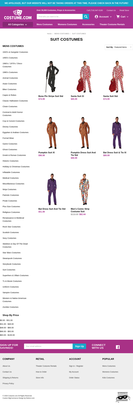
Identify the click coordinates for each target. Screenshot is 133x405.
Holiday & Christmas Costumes (16, 166)
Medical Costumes (11, 178)
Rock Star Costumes (12, 227)
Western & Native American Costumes (14, 299)
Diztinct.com (30, 398)
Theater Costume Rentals (112, 24)
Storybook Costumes (12, 264)
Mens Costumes (45, 24)
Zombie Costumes (10, 307)
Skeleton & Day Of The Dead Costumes (15, 245)
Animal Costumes (10, 78)
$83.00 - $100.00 (7, 335)
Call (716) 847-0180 (95, 10)
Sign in (72, 366)
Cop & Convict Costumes (13, 121)
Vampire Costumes (11, 292)
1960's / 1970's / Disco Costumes (12, 65)
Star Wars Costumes (12, 252)
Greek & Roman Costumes (14, 155)
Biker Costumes (9, 89)
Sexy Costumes (9, 238)
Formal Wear (8, 138)
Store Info (40, 378)
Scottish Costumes (11, 232)
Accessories (88, 24)
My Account (73, 372)
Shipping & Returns (10, 378)
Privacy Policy (8, 383)
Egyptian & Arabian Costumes (15, 132)
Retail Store (124, 10)
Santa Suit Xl (77, 96)
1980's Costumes (10, 72)
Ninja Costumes (9, 189)
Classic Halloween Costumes (15, 101)
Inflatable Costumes (11, 172)
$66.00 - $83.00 (7, 331)
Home (49, 34)
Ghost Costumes (10, 149)
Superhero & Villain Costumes (16, 275)
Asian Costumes (10, 84)
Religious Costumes (11, 212)
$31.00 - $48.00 (7, 324)
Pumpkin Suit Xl (46, 152)
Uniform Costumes (11, 287)
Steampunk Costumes (12, 258)
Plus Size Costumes (11, 206)
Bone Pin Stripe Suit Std (50, 96)
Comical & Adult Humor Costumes (13, 113)
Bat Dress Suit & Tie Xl (114, 152)
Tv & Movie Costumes (12, 281)
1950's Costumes (10, 58)
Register (79, 366)
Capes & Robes (9, 95)
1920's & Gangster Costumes (15, 52)
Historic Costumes (10, 161)
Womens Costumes (67, 24)
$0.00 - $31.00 (6, 320)
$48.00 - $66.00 (7, 327)
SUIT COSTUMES (79, 34)
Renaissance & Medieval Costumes (13, 219)
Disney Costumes (10, 127)
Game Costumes (10, 144)
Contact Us (111, 10)
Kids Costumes (108, 378)
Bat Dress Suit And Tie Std (51, 209)
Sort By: (109, 47)
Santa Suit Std (110, 96)
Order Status (74, 378)
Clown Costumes (10, 106)
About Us (6, 366)
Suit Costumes (9, 270)
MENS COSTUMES (61, 34)
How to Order (41, 372)
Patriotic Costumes (11, 195)
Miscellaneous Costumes (13, 184)
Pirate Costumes (10, 201)
